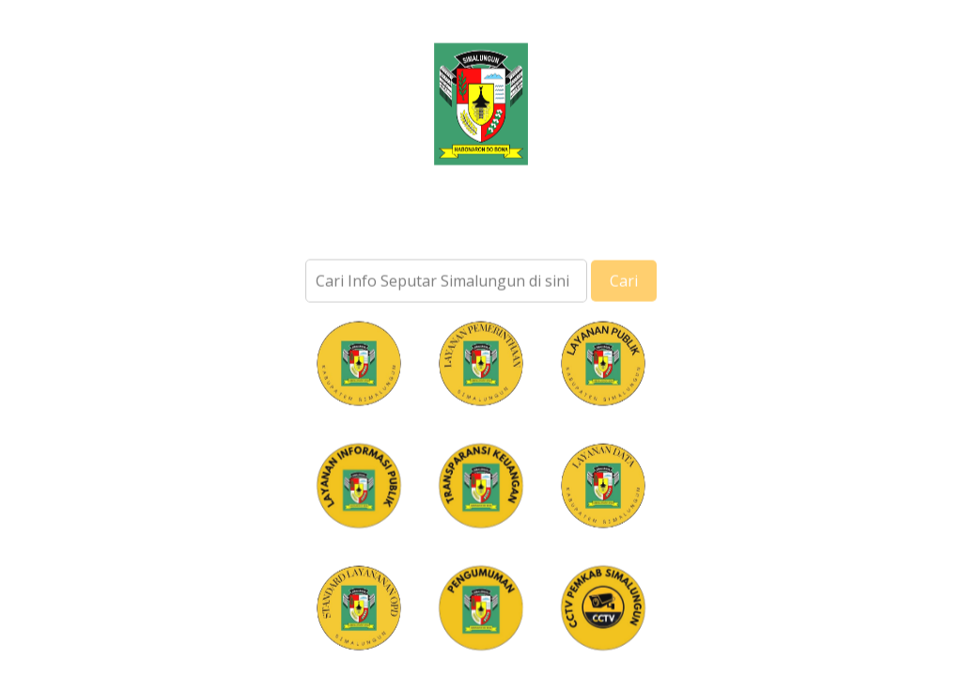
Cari (624, 289)
